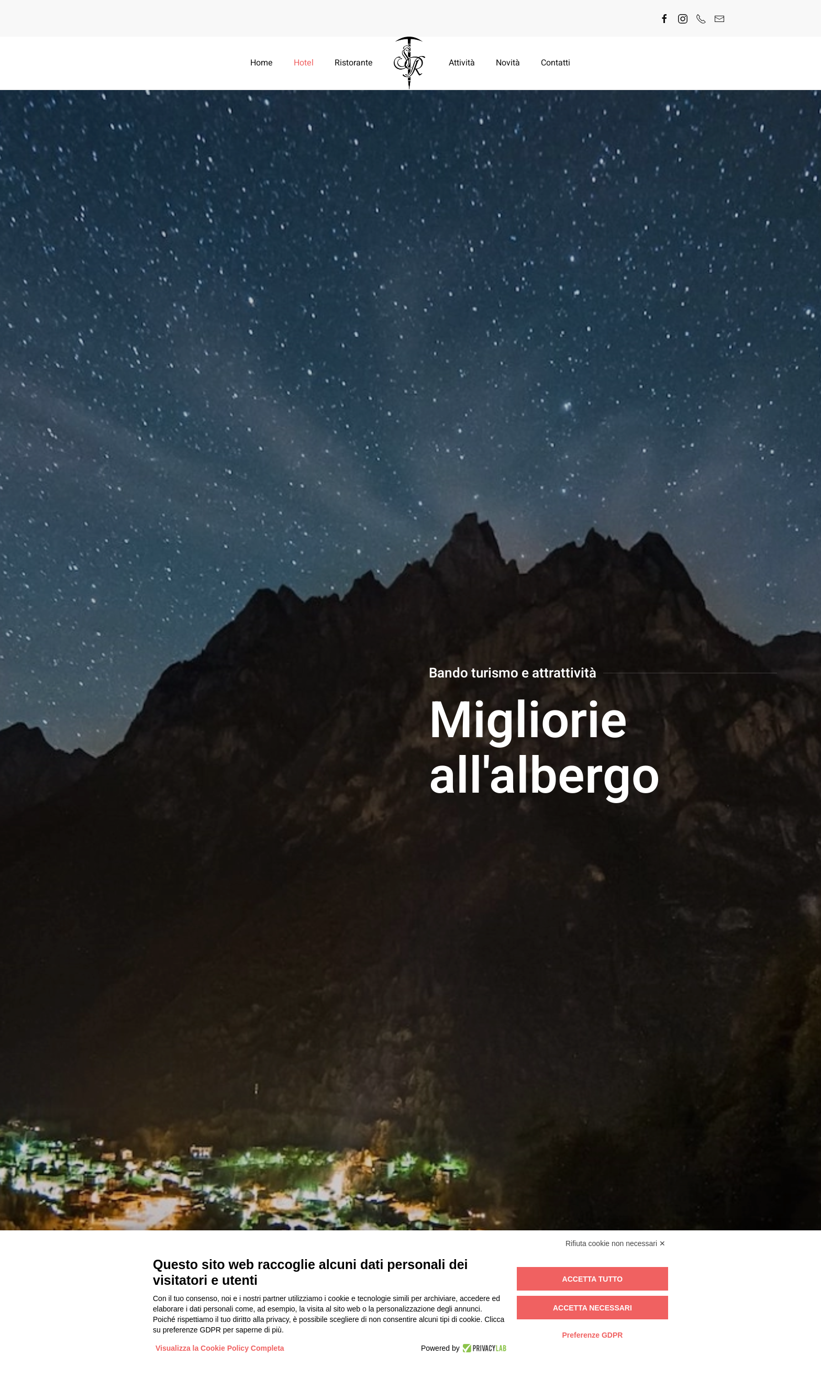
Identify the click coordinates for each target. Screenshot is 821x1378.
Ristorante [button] (354, 63)
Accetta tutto (592, 1279)
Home (261, 63)
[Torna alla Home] (411, 63)
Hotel (304, 63)
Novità (508, 63)
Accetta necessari (592, 1308)
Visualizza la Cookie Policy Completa (220, 1348)
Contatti (555, 63)
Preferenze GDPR (592, 1335)
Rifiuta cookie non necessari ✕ (615, 1243)
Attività (462, 63)
